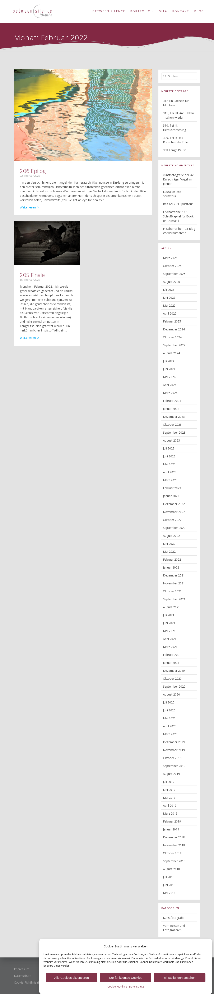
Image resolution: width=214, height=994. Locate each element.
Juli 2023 (168, 448)
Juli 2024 (168, 361)
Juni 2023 (169, 456)
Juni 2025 (169, 298)
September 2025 (174, 274)
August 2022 (171, 536)
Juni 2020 (169, 710)
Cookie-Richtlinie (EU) (28, 982)
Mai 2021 (169, 631)
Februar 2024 (172, 401)
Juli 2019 (168, 782)
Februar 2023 (172, 488)
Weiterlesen (28, 207)
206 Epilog (33, 171)
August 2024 (171, 353)
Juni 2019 (169, 790)
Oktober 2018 (172, 853)
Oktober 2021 (172, 591)
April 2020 (169, 726)
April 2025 (169, 313)
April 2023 (169, 472)
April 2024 (169, 385)
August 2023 (171, 440)
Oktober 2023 (172, 425)
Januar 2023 (171, 496)
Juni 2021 (169, 623)
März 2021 (170, 647)
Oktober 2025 (172, 266)
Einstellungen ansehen (180, 984)
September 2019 (174, 766)
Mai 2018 (169, 893)
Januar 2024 (171, 409)
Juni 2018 (169, 885)
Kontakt (180, 11)
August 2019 (171, 774)
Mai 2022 (169, 551)
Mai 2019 (169, 798)
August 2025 (171, 282)
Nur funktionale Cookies (125, 984)
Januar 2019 (171, 829)
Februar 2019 (172, 821)
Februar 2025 (172, 321)
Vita (163, 11)
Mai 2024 (169, 377)
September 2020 (174, 686)
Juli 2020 (168, 702)
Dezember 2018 (174, 837)
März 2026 (170, 258)
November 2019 (174, 750)
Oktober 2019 (172, 758)
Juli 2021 (168, 615)
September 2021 (174, 599)
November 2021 (174, 583)
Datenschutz (22, 976)
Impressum (21, 969)
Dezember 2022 (174, 504)
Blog (199, 11)
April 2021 (169, 639)
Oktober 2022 (172, 520)
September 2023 (174, 432)
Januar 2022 (171, 567)
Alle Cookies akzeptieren (71, 984)
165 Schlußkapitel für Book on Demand (178, 216)
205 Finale (32, 275)
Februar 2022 (172, 559)
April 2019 (169, 805)
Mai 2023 (169, 464)
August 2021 (171, 607)
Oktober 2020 (172, 678)
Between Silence (108, 11)
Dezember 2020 (174, 671)
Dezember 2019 (174, 742)
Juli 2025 (168, 290)
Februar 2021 (172, 655)
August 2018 (171, 869)
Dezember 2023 (174, 417)
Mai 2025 (169, 305)
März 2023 (170, 480)
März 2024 (170, 393)
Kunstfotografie (173, 918)
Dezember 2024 (174, 329)
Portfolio (140, 11)
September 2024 (174, 345)
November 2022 (174, 512)
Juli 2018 (168, 877)
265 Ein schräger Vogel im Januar (179, 179)
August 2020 (171, 694)
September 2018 (174, 861)
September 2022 (174, 528)
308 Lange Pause (174, 150)
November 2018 (174, 845)
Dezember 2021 (174, 575)
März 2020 (170, 734)
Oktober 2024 (172, 337)
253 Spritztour (183, 204)
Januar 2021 (171, 663)
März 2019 (170, 813)
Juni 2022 (169, 544)
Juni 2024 (169, 369)
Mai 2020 (169, 718)
